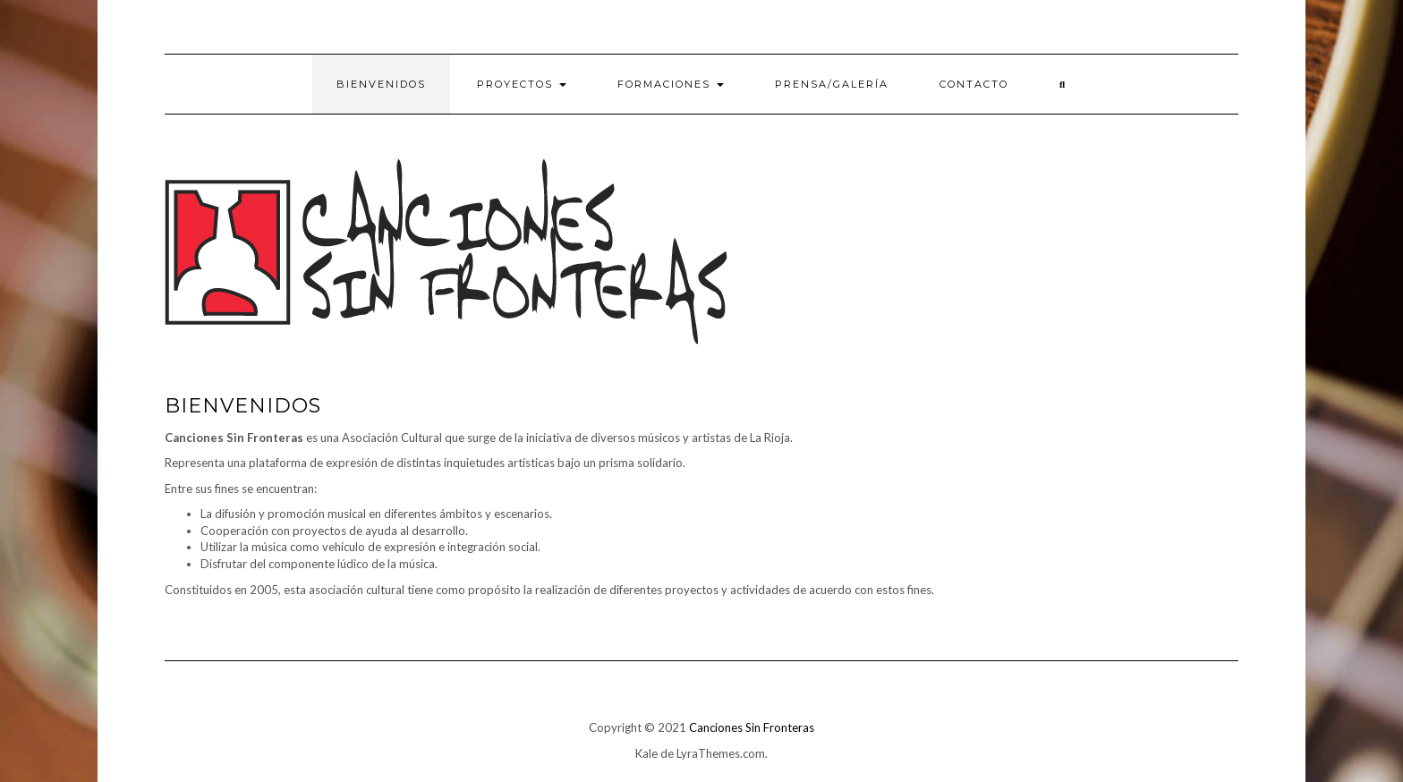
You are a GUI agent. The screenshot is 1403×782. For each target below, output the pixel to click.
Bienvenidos (381, 84)
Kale (646, 753)
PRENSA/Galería (832, 84)
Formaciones (670, 84)
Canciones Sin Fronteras (751, 727)
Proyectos (521, 84)
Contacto (974, 84)
